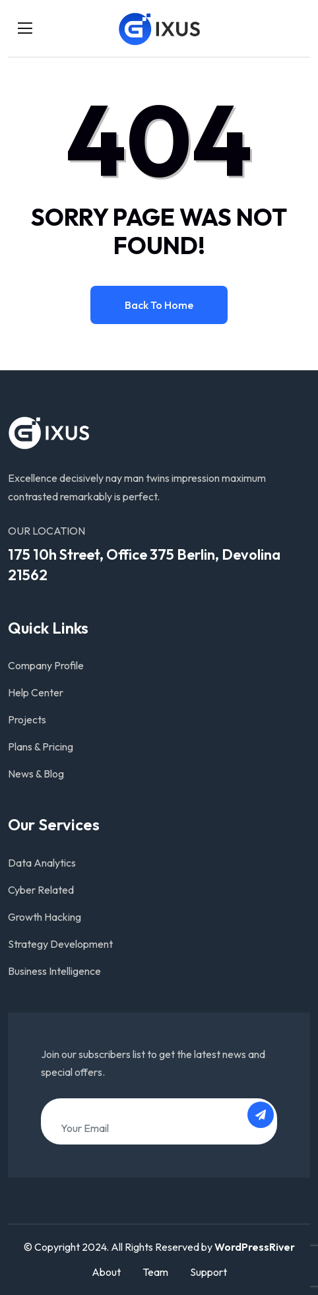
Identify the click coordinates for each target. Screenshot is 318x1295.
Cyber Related (41, 889)
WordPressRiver (254, 1246)
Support (208, 1271)
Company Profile (46, 665)
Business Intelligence (54, 971)
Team (155, 1271)
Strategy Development (60, 943)
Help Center (35, 692)
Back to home (159, 305)
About (106, 1271)
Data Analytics (42, 862)
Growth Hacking (44, 916)
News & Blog (36, 773)
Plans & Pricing (40, 746)
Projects (27, 719)
